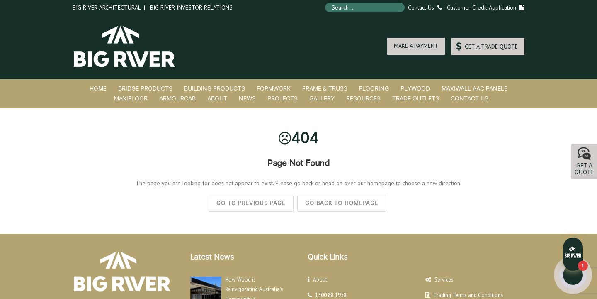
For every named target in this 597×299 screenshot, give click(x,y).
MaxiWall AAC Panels (475, 88)
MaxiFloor (131, 98)
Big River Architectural (107, 7)
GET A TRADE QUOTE (487, 46)
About (217, 98)
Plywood (415, 88)
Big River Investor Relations (191, 7)
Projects (282, 98)
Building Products (214, 88)
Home (98, 88)
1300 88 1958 (331, 295)
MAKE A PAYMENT (416, 45)
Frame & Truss (324, 88)
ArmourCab (177, 98)
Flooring (374, 88)
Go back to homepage (342, 203)
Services (444, 279)
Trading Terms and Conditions (468, 295)
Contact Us (423, 7)
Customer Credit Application (481, 7)
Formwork (274, 88)
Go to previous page (251, 203)
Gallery (322, 98)
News (247, 98)
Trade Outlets (415, 98)
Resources (363, 98)
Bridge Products (145, 88)
